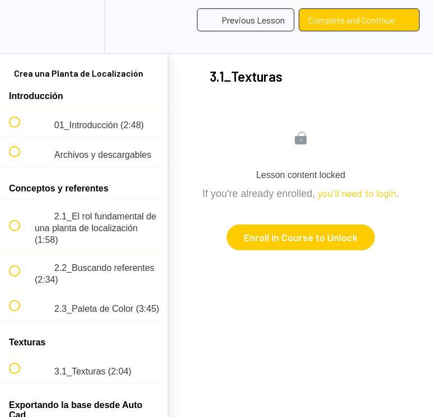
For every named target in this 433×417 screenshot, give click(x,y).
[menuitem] (84, 26)
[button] (20, 26)
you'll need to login (357, 193)
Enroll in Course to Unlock (300, 237)
